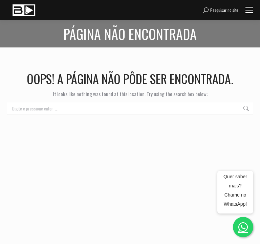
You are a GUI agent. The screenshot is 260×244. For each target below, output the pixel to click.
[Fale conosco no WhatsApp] (243, 227)
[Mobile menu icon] (249, 10)
